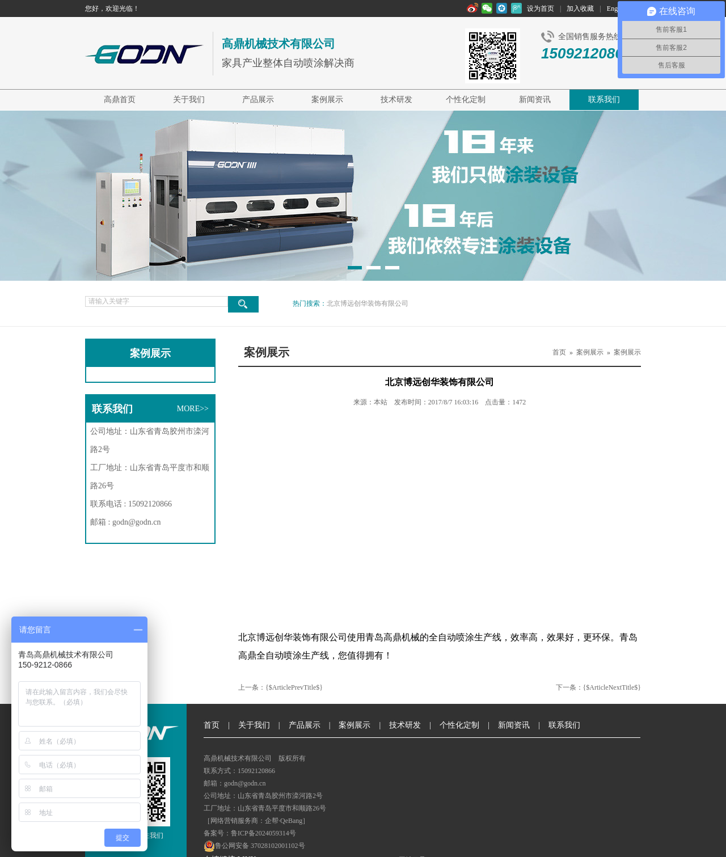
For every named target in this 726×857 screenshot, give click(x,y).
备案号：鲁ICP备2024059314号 (250, 833)
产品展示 (258, 99)
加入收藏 (580, 8)
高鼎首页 (120, 99)
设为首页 (540, 8)
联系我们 (604, 99)
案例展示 (327, 99)
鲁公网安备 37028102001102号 (254, 846)
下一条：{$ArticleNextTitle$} (598, 687)
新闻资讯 (535, 99)
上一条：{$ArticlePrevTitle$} (280, 687)
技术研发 (396, 99)
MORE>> (193, 408)
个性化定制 (466, 99)
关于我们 (189, 99)
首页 (559, 352)
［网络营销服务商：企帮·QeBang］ (256, 821)
